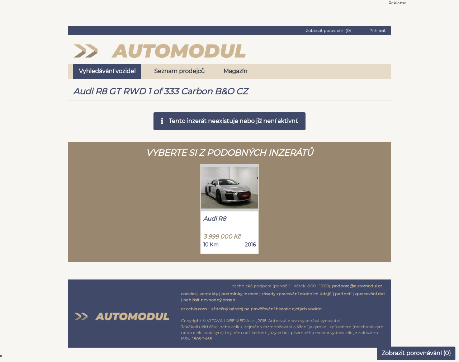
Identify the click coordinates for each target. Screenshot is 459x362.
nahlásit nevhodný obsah (209, 299)
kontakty (208, 293)
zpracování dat (370, 293)
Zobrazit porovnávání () (416, 353)
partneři (343, 293)
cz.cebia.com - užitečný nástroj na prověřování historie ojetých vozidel (251, 308)
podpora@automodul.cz (357, 285)
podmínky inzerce (239, 293)
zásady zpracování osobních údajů (296, 293)
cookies (188, 293)
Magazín (235, 71)
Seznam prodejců (179, 71)
